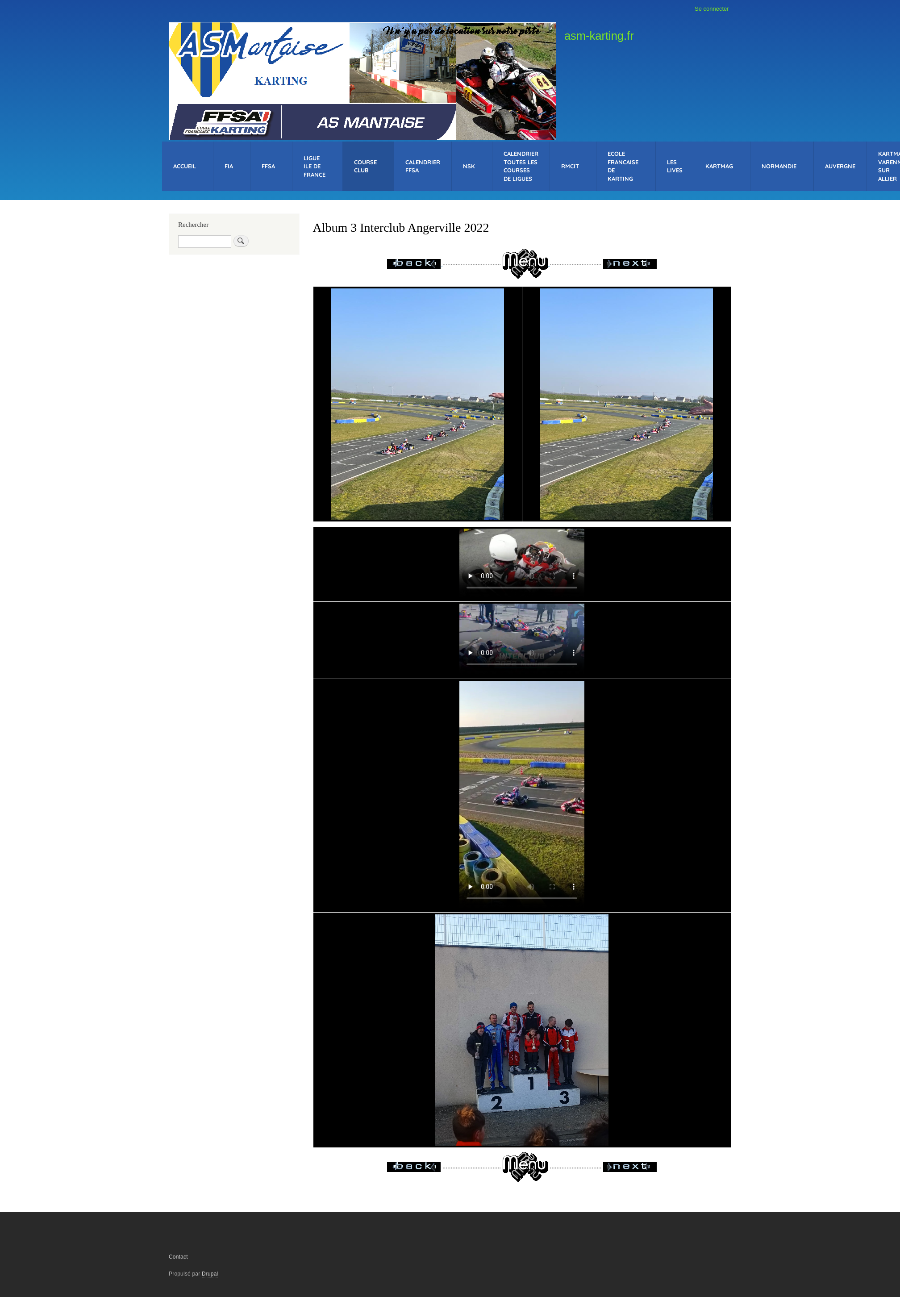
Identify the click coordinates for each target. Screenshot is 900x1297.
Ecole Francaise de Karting (623, 166)
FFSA (268, 166)
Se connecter (712, 8)
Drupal (210, 1274)
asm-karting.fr (599, 35)
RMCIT (570, 166)
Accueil (184, 166)
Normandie (779, 166)
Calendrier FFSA (422, 166)
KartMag (719, 166)
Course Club (365, 166)
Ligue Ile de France (314, 166)
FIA (229, 166)
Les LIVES (675, 166)
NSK (469, 166)
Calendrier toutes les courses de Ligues (521, 166)
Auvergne (840, 166)
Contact (178, 1257)
